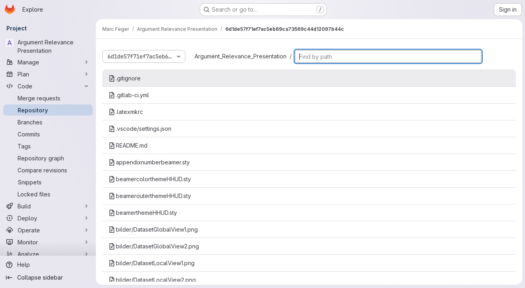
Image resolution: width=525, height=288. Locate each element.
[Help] (48, 264)
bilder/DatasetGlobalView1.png (153, 229)
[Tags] (48, 146)
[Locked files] (48, 194)
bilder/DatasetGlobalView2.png (154, 246)
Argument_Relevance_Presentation (240, 56)
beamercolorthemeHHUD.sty (150, 179)
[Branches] (48, 122)
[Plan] (48, 74)
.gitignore (125, 78)
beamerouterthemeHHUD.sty (150, 195)
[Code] (48, 86)
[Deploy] (48, 218)
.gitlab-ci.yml (129, 95)
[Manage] (48, 62)
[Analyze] (48, 254)
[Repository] (48, 110)
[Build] (48, 206)
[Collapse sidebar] (48, 277)
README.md (128, 145)
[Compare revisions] (48, 170)
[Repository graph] (48, 158)
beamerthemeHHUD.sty (143, 212)
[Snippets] (48, 182)
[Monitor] (48, 242)
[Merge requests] (48, 98)
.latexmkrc (126, 111)
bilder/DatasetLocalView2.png (152, 279)
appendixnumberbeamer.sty (149, 162)
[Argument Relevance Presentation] (48, 46)
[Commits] (48, 134)
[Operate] (48, 230)
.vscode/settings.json (140, 128)
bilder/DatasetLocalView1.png (152, 263)
